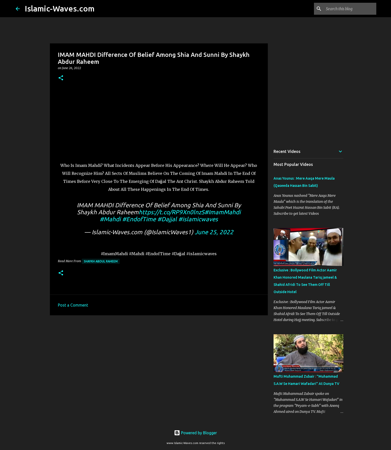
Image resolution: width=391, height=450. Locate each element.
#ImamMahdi (222, 212)
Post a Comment (73, 305)
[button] (61, 78)
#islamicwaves (198, 219)
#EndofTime (139, 219)
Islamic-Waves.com (60, 8)
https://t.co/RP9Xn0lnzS (171, 212)
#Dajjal (167, 219)
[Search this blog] (350, 9)
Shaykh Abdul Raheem (101, 261)
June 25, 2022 (214, 232)
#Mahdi (110, 219)
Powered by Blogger (195, 433)
